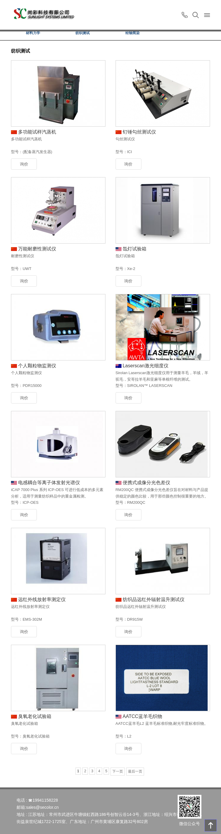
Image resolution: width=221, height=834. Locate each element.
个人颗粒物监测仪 (37, 365)
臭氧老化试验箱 (34, 716)
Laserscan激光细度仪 (145, 365)
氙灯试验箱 (134, 248)
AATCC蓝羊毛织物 (142, 716)
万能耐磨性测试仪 (37, 248)
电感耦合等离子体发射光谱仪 (49, 482)
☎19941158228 (43, 800)
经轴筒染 (132, 33)
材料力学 (33, 33)
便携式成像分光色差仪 (146, 482)
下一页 (117, 771)
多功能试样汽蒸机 (37, 131)
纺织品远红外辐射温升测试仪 (153, 599)
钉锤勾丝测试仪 (139, 131)
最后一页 (135, 771)
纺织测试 (82, 33)
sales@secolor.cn (42, 807)
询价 (24, 164)
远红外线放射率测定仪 (42, 599)
